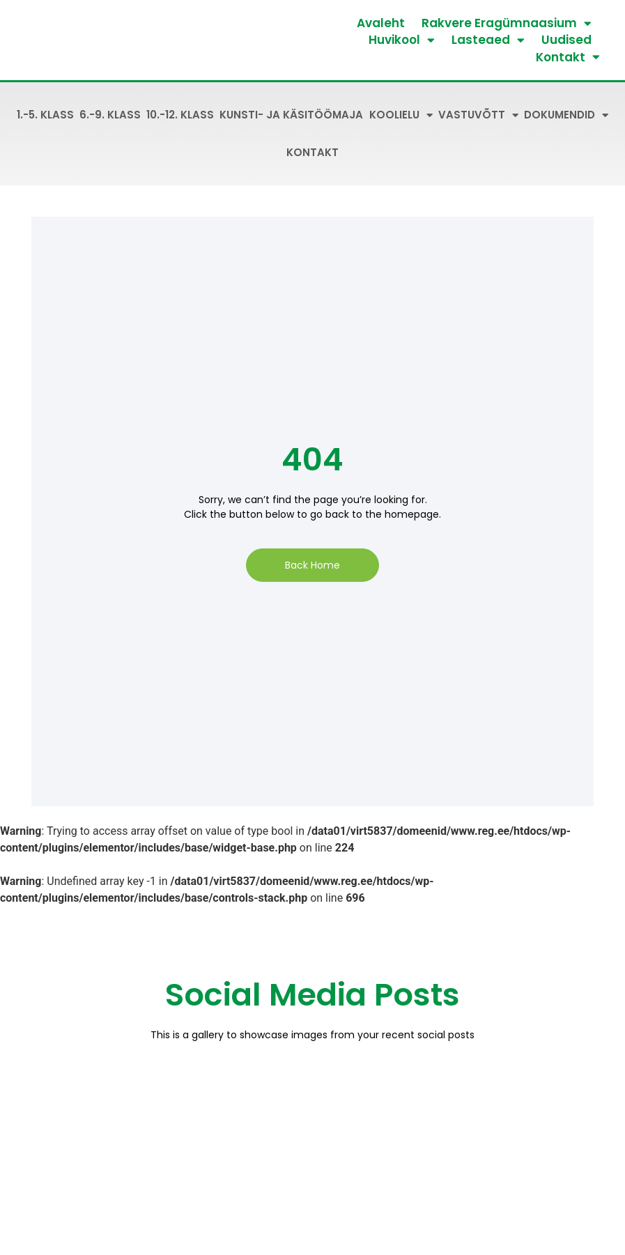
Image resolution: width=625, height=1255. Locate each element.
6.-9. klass (110, 114)
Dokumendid (566, 115)
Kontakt (568, 57)
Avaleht (381, 23)
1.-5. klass (45, 114)
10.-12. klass (180, 114)
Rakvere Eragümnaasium (507, 23)
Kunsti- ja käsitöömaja (291, 114)
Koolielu (401, 115)
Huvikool (402, 39)
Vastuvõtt (478, 115)
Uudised (566, 39)
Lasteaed (488, 39)
